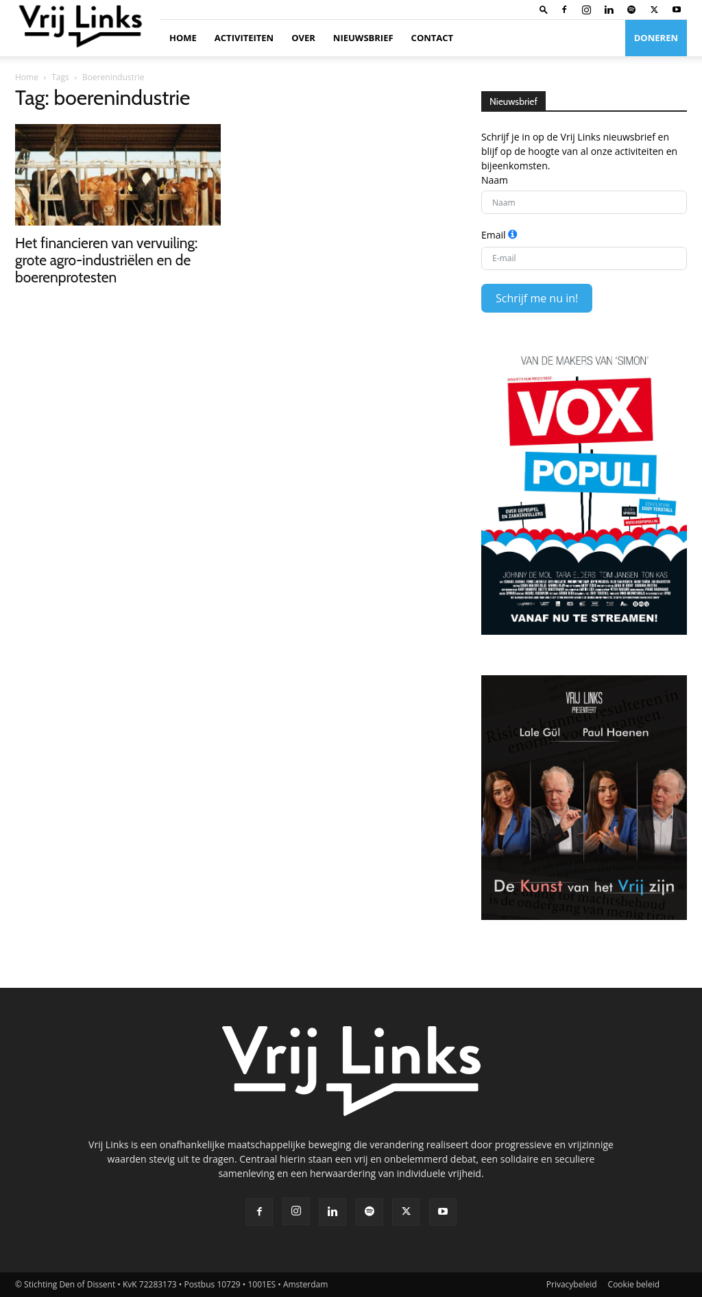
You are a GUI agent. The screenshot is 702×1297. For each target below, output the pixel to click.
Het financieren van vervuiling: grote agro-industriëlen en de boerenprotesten (106, 260)
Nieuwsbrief (363, 38)
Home (183, 38)
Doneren (656, 38)
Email (493, 234)
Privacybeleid (571, 1284)
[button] (543, 9)
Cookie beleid (633, 1284)
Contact (432, 38)
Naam (494, 179)
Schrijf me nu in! (537, 298)
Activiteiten (244, 38)
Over (303, 38)
